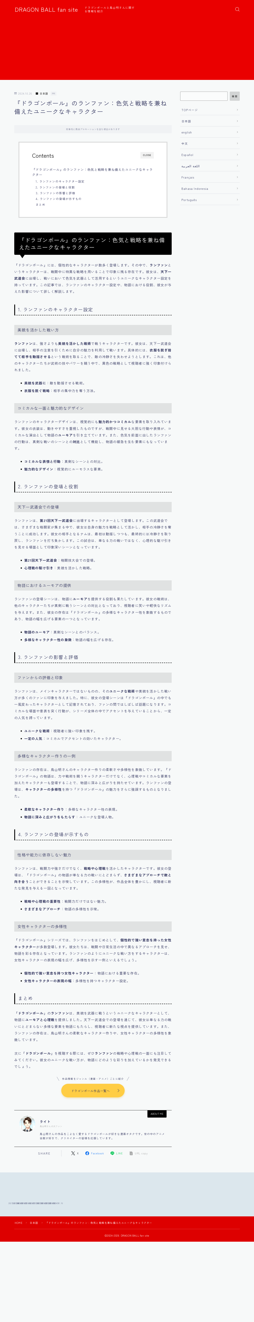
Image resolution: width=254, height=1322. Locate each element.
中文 (184, 143)
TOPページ (189, 110)
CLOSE (147, 155)
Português (189, 200)
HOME (19, 1253)
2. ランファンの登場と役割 (55, 187)
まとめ (41, 204)
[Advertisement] (127, 50)
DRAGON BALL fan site (46, 9)
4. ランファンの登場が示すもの (59, 199)
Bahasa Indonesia (194, 188)
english (186, 132)
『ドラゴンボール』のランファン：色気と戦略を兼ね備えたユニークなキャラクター (92, 172)
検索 (235, 96)
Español (187, 155)
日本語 (42, 93)
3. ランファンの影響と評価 (55, 193)
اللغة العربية (190, 166)
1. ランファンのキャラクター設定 (60, 181)
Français (187, 177)
